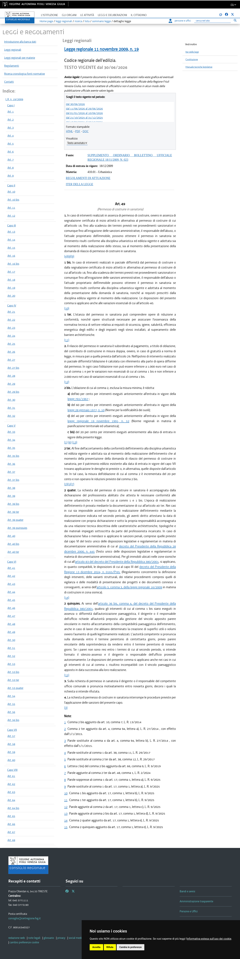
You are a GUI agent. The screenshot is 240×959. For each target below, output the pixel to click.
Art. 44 (11, 592)
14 (66, 820)
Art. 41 (11, 568)
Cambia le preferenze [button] (130, 947)
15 (66, 827)
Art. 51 (11, 648)
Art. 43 (11, 584)
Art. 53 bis (13, 672)
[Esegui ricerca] (235, 20)
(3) (66, 707)
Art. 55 (11, 704)
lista (87, 21)
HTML (69, 131)
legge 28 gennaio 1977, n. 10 (86, 410)
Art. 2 (11, 119)
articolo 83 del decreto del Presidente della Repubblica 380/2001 (117, 562)
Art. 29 (11, 384)
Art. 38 (11, 488)
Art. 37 (11, 472)
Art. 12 (11, 215)
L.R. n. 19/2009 (14, 99)
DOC (85, 131)
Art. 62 (11, 784)
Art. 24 (11, 336)
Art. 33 (11, 432)
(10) (66, 308)
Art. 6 (11, 151)
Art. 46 (11, 608)
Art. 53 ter (13, 680)
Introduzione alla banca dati (20, 42)
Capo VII (12, 730)
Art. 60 (11, 760)
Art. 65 (11, 816)
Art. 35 (11, 448)
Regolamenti (11, 66)
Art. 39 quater (15, 520)
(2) (66, 484)
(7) (72, 484)
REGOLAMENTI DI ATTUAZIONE (88, 178)
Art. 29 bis (13, 392)
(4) (66, 256)
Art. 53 (11, 664)
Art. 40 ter (13, 552)
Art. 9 (11, 175)
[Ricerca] (212, 21)
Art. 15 (11, 248)
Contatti (9, 82)
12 (66, 807)
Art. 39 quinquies (17, 528)
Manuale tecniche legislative (199, 67)
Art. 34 (11, 440)
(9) (72, 256)
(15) (66, 675)
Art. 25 (11, 344)
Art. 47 (11, 616)
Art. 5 (11, 143)
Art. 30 (11, 400)
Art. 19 (11, 288)
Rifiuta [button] (109, 947)
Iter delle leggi (192, 52)
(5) (69, 484)
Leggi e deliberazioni (112, 15)
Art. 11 (11, 207)
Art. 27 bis (13, 368)
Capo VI (11, 562)
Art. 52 (11, 656)
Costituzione (192, 59)
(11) (66, 340)
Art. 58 (11, 744)
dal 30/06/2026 (75, 104)
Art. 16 (11, 256)
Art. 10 (11, 191)
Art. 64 (11, 800)
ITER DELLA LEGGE (79, 184)
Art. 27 (11, 360)
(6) (70, 442)
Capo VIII (12, 770)
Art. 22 (11, 320)
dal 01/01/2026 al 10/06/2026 (84, 113)
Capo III (11, 225)
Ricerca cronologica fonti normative (24, 74)
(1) (66, 442)
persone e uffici (180, 20)
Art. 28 (11, 376)
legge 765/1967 (78, 399)
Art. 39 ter (13, 512)
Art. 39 (11, 496)
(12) (66, 382)
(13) (74, 442)
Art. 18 (11, 280)
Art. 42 (11, 576)
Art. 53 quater (15, 688)
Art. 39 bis (13, 504)
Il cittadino (139, 15)
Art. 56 (11, 712)
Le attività (87, 15)
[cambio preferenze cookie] (24, 942)
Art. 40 (11, 536)
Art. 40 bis (13, 544)
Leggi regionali (12, 50)
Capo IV (11, 305)
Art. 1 (11, 111)
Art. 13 (11, 231)
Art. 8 (11, 167)
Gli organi (69, 15)
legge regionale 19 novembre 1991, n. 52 (98, 421)
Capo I (10, 105)
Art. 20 (11, 296)
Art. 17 (11, 272)
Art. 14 (11, 240)
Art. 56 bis (13, 720)
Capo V (11, 425)
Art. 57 (11, 736)
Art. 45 (11, 600)
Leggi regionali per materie (19, 58)
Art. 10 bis (13, 199)
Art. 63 (11, 792)
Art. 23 (11, 328)
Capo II (11, 185)
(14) (66, 597)
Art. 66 (11, 824)
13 (66, 813)
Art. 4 (11, 135)
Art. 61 (11, 776)
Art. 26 (11, 352)
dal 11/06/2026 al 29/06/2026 (84, 108)
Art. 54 (11, 696)
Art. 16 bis (13, 264)
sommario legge (101, 21)
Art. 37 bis (13, 480)
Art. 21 (11, 312)
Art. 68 (11, 840)
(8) (69, 256)
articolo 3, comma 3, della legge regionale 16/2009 (129, 587)
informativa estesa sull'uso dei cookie (209, 938)
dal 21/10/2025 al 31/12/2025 (84, 117)
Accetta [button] (96, 947)
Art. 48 (11, 624)
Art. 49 (11, 632)
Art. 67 (11, 832)
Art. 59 (11, 752)
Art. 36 (11, 464)
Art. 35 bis (13, 456)
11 (66, 800)
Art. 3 (11, 127)
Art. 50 (11, 640)
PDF (77, 131)
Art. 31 (11, 408)
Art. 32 (11, 416)
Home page (46, 21)
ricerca (78, 21)
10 (66, 793)
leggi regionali (64, 21)
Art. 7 (11, 159)
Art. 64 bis (13, 808)
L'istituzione (49, 15)
